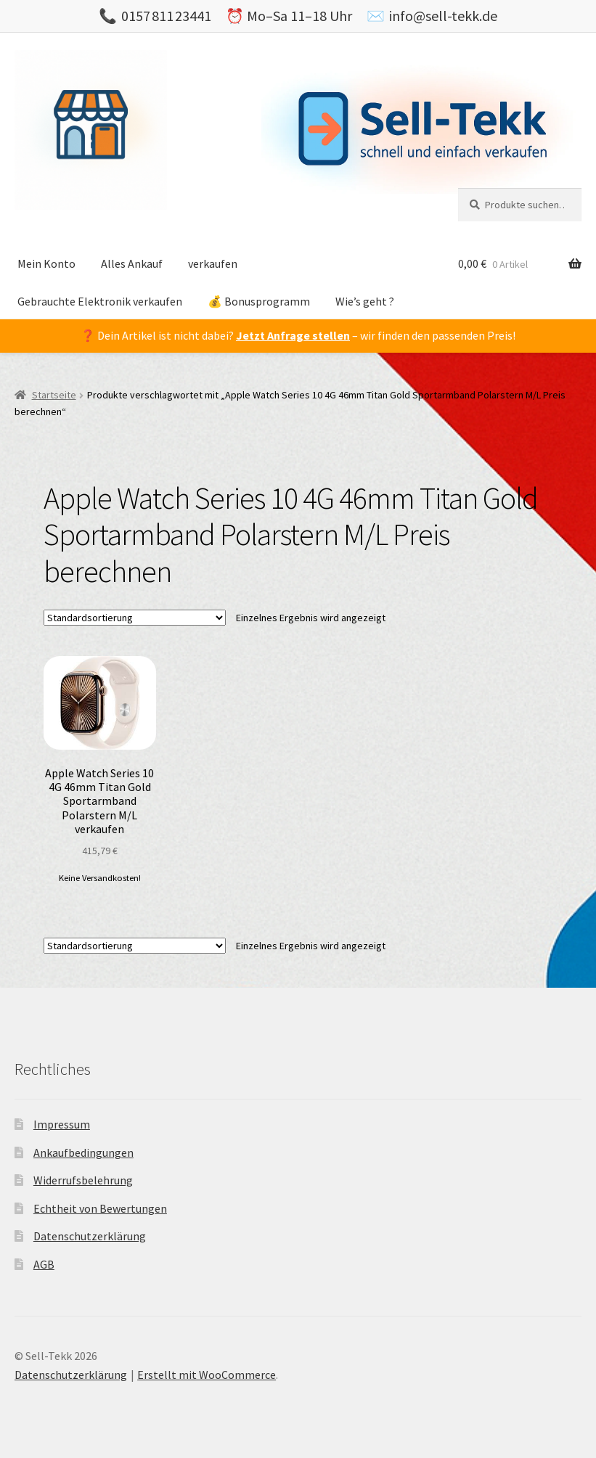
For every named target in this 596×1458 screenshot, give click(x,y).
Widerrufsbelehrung (83, 1180)
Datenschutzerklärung (89, 1236)
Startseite (54, 394)
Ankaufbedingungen (83, 1152)
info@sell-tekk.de (443, 16)
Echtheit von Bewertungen (100, 1208)
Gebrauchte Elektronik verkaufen (99, 301)
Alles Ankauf (132, 263)
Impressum (61, 1124)
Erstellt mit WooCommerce (206, 1374)
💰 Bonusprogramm (259, 301)
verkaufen (212, 263)
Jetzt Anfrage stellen (293, 335)
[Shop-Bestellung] (135, 618)
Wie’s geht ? (364, 301)
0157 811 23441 (166, 16)
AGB (43, 1264)
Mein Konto (46, 263)
